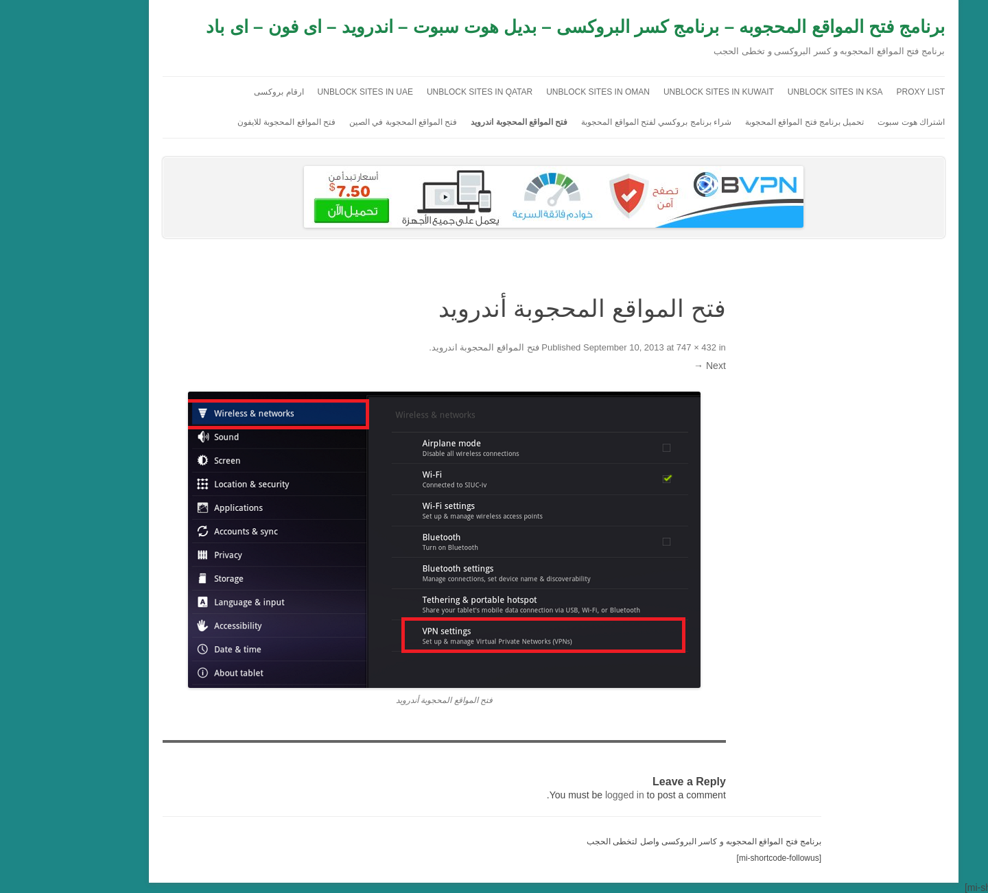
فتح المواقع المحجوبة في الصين (343, 122)
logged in (565, 794)
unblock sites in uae (305, 92)
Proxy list (861, 92)
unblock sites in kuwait (659, 92)
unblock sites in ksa (775, 92)
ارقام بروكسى (219, 92)
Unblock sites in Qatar (420, 92)
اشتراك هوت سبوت (851, 122)
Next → (650, 365)
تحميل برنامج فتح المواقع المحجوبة (744, 122)
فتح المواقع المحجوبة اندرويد (459, 122)
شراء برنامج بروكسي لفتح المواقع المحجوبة (596, 122)
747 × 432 (637, 347)
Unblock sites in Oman (538, 92)
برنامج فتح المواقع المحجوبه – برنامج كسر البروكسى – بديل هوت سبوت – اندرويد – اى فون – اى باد (515, 26)
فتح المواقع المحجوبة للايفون (227, 122)
